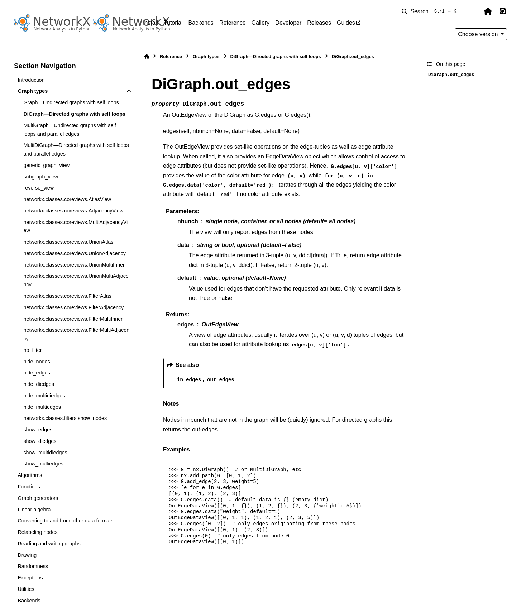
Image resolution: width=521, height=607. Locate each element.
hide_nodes (36, 361)
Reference (232, 23)
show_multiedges (43, 464)
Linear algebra (34, 509)
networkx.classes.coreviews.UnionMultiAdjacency (76, 280)
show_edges (37, 429)
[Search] (430, 11)
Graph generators (38, 498)
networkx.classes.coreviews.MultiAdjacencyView (75, 226)
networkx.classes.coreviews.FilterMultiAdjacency (76, 334)
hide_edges (36, 373)
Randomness (33, 566)
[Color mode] (472, 11)
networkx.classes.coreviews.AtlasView (67, 199)
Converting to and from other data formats (65, 521)
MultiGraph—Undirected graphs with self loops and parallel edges (69, 130)
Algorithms (30, 475)
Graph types (33, 91)
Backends (201, 23)
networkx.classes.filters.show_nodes (65, 418)
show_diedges (39, 441)
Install (150, 23)
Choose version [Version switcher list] (479, 34)
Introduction (31, 80)
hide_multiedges (42, 407)
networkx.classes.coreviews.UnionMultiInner (73, 265)
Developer (288, 23)
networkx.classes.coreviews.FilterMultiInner (73, 319)
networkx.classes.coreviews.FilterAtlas (67, 296)
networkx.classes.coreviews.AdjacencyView (73, 211)
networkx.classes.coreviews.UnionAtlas (68, 242)
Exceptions (30, 577)
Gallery (261, 23)
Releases (319, 23)
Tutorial (173, 23)
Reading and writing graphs (49, 543)
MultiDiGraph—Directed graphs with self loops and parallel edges (76, 149)
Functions (29, 486)
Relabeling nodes (37, 532)
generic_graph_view (46, 165)
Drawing (27, 555)
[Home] (146, 56)
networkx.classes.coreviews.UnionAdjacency (74, 253)
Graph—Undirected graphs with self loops (71, 102)
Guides (346, 23)
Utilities (26, 589)
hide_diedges (38, 384)
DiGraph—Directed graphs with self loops (74, 114)
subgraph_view (40, 177)
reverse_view (38, 188)
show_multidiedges (45, 452)
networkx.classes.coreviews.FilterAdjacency (73, 307)
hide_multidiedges (44, 395)
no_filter (32, 350)
